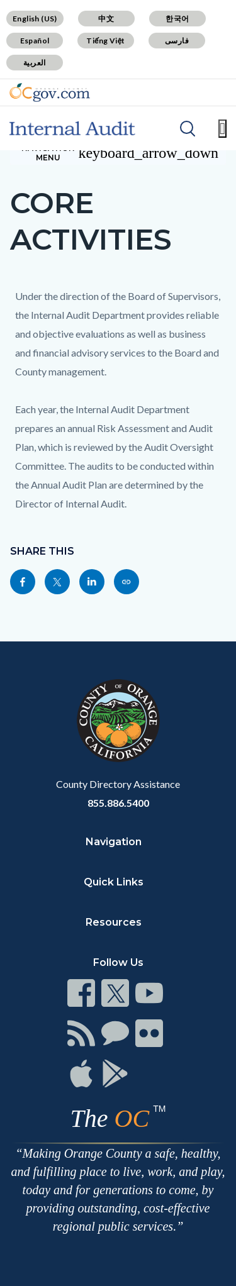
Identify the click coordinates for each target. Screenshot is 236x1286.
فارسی (177, 40)
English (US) (35, 18)
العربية (34, 62)
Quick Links (113, 882)
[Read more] (49, 92)
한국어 (177, 18)
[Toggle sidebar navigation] (118, 153)
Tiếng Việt (105, 40)
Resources (114, 922)
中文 (106, 18)
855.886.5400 (118, 803)
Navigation (114, 842)
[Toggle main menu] (222, 128)
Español (35, 40)
